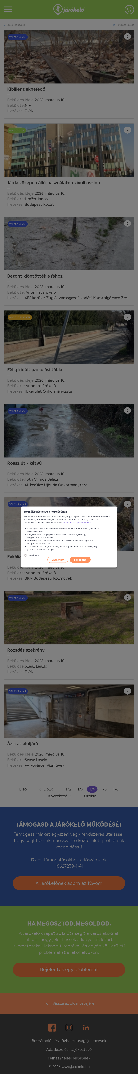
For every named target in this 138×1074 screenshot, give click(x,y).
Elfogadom (80, 559)
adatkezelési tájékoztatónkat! (77, 522)
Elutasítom (58, 559)
